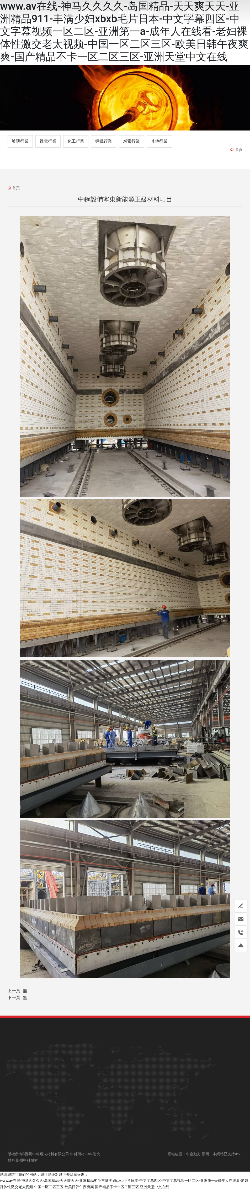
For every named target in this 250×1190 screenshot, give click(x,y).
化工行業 (75, 141)
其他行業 (159, 141)
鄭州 (205, 1154)
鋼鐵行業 (103, 141)
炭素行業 (131, 141)
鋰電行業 (48, 141)
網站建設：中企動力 (184, 1154)
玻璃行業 (20, 141)
